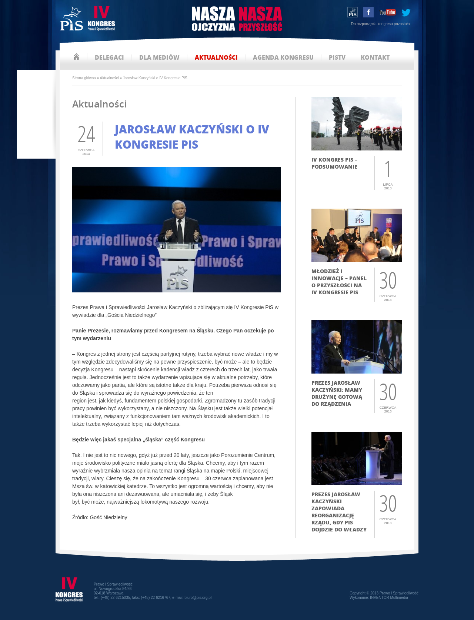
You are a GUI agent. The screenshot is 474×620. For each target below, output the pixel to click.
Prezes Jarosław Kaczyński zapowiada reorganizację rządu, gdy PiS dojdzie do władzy (339, 512)
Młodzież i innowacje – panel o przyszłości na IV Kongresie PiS (339, 282)
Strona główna (84, 78)
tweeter (406, 12)
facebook (368, 12)
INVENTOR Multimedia (389, 598)
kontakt (375, 57)
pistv (337, 57)
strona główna (76, 56)
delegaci (109, 57)
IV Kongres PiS (88, 19)
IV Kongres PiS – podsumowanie (334, 163)
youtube (387, 12)
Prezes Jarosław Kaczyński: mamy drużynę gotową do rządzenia (336, 393)
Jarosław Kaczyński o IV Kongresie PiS (155, 78)
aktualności (216, 57)
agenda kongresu (283, 57)
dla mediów (159, 57)
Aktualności (109, 78)
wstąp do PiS (352, 12)
